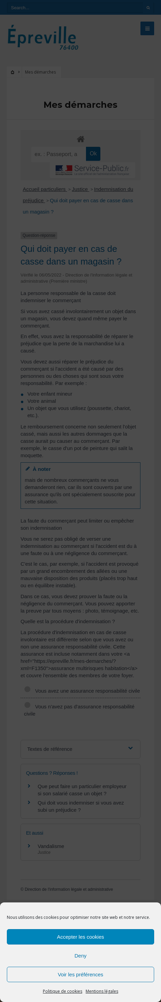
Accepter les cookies (80, 937)
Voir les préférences (80, 974)
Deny (80, 956)
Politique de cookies (62, 991)
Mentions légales (102, 991)
